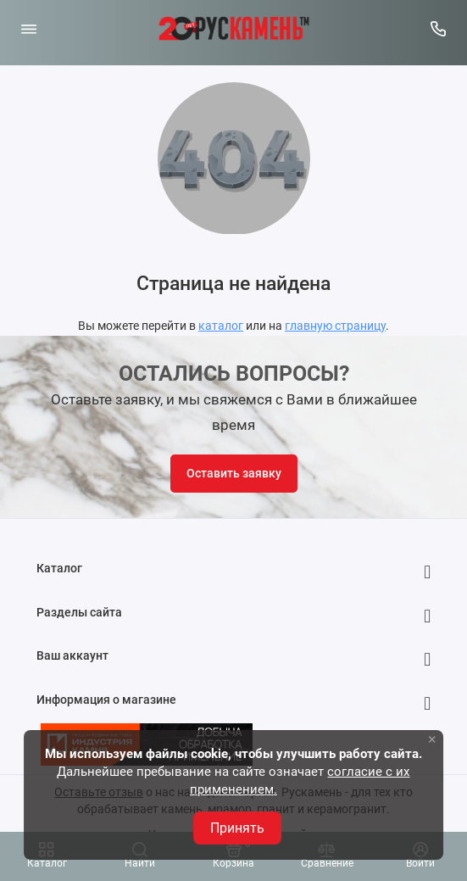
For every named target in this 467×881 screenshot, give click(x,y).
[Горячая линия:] (439, 29)
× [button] (432, 739)
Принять (237, 828)
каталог (220, 326)
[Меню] (29, 29)
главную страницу (335, 326)
